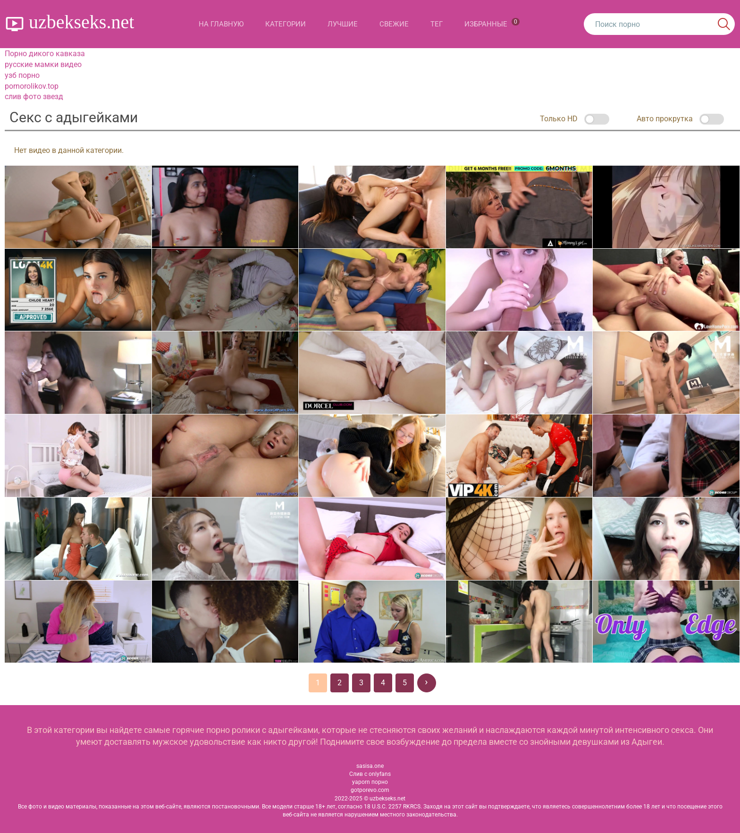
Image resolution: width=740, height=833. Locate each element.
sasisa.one (370, 766)
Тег (436, 24)
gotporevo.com (370, 790)
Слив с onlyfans (370, 774)
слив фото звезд (34, 96)
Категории (285, 24)
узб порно (22, 75)
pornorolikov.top (32, 86)
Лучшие (343, 24)
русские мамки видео (43, 64)
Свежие (394, 24)
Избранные (492, 23)
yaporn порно (370, 782)
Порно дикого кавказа (45, 53)
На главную (221, 24)
